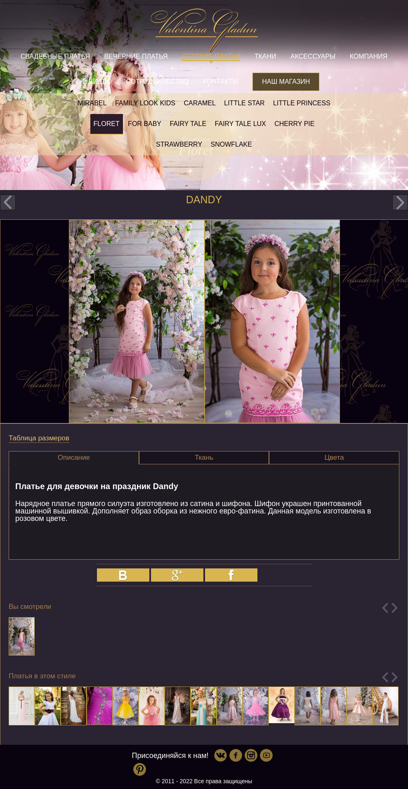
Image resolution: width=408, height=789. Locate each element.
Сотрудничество (157, 81)
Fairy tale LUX (240, 123)
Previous (385, 608)
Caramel (199, 103)
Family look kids (145, 103)
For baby (144, 123)
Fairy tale (188, 123)
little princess (301, 103)
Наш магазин (286, 81)
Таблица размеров (39, 438)
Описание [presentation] (74, 457)
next (400, 202)
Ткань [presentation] (204, 457)
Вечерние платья (135, 56)
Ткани (265, 56)
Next (394, 608)
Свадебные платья (55, 56)
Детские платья (211, 56)
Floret (107, 123)
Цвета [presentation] (334, 457)
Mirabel (92, 103)
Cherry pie (294, 123)
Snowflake (231, 144)
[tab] (74, 458)
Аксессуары (312, 56)
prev (8, 202)
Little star (244, 103)
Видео (100, 81)
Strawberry (179, 144)
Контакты (220, 81)
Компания (369, 56)
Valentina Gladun (204, 30)
